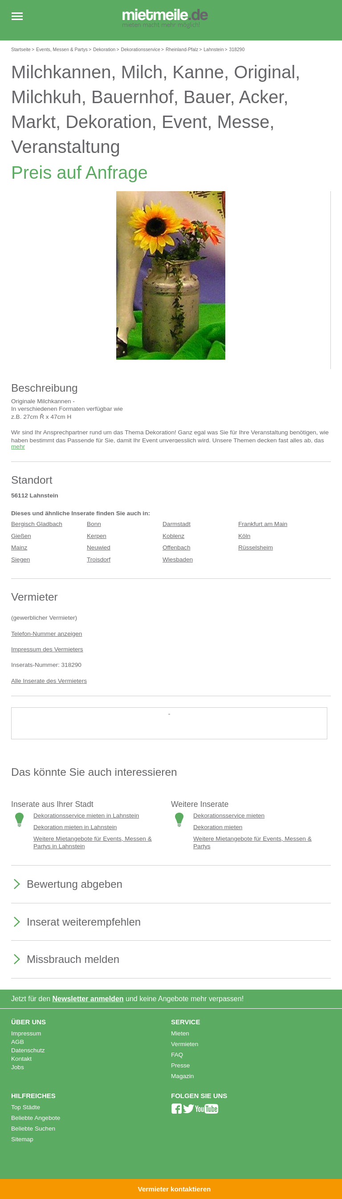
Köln (244, 536)
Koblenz (173, 536)
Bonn (94, 524)
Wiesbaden (178, 559)
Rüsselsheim (255, 547)
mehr (18, 446)
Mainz (19, 547)
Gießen (21, 536)
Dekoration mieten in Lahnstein (75, 827)
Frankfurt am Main (262, 524)
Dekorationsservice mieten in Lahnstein (86, 815)
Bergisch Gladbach (36, 524)
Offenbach (176, 547)
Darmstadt (177, 524)
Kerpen (96, 536)
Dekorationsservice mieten (229, 815)
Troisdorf (98, 559)
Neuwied (98, 547)
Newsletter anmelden (88, 999)
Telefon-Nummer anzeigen (46, 633)
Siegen (20, 559)
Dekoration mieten (217, 827)
